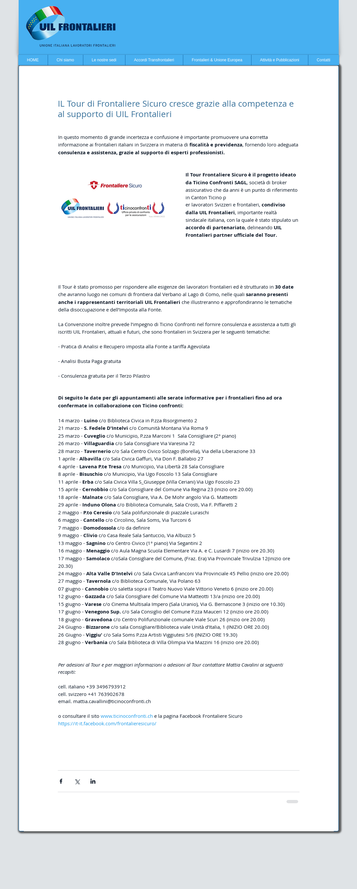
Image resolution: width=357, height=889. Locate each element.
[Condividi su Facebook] (61, 781)
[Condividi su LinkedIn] (93, 781)
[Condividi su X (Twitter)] (77, 781)
